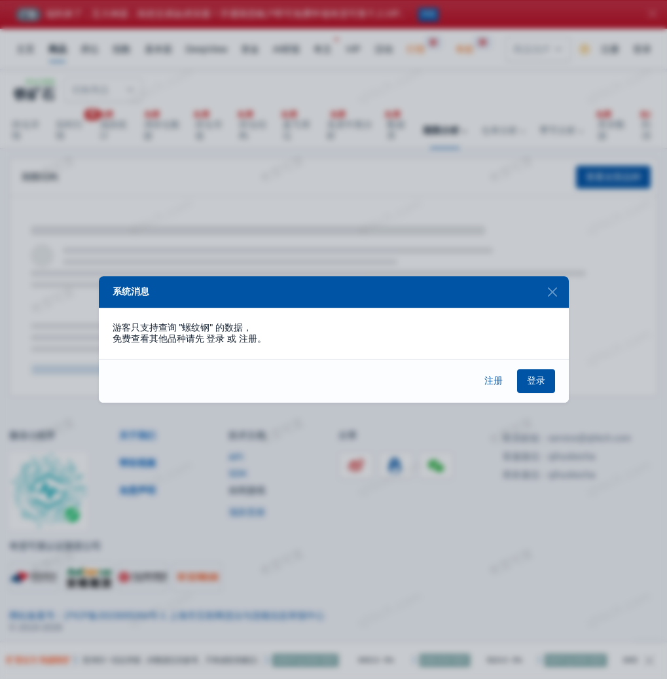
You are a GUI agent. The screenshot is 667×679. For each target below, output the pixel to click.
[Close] (553, 292)
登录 (536, 380)
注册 (493, 380)
